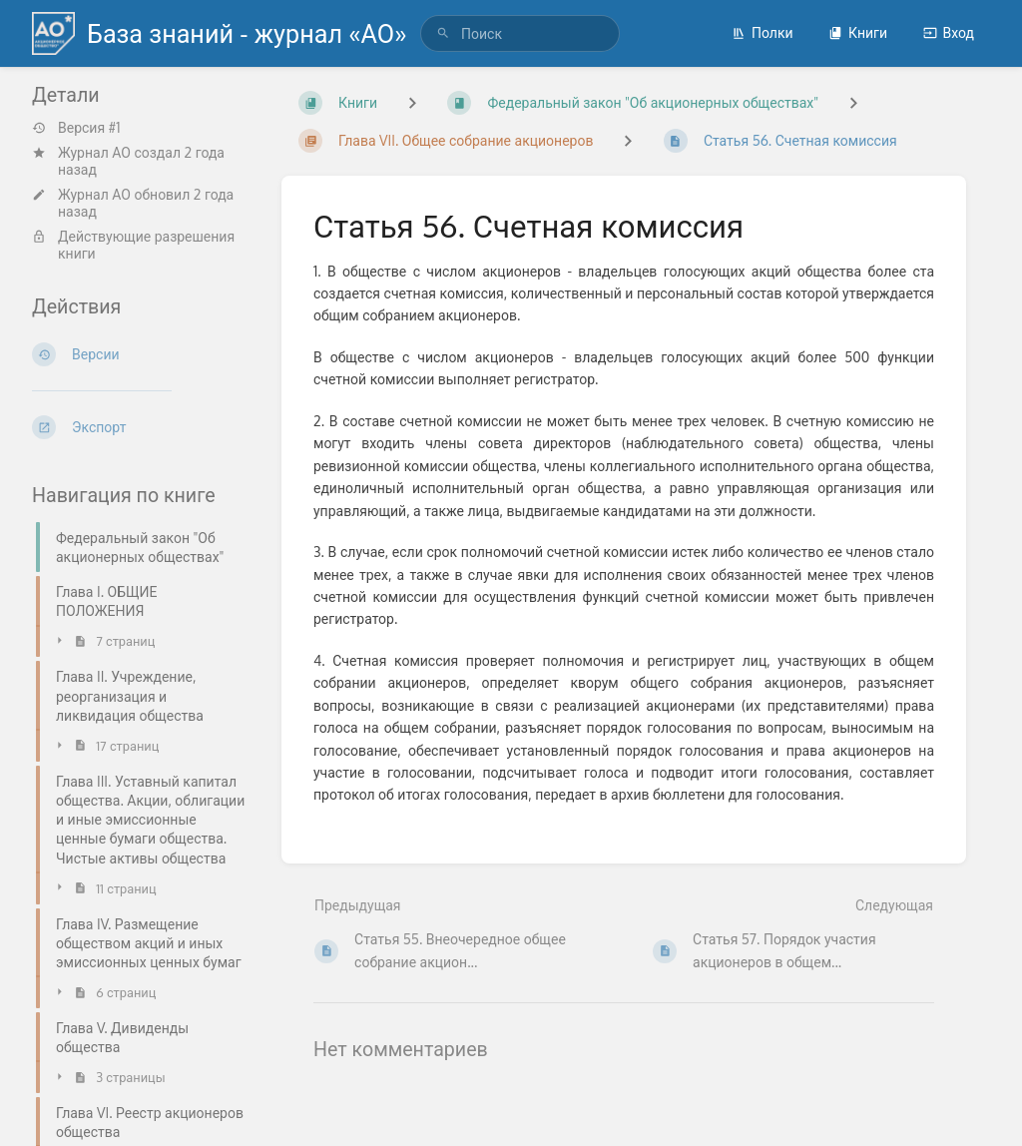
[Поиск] (443, 33)
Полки (762, 32)
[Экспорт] (140, 427)
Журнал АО (94, 152)
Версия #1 (76, 128)
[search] (520, 33)
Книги (857, 32)
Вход (948, 32)
